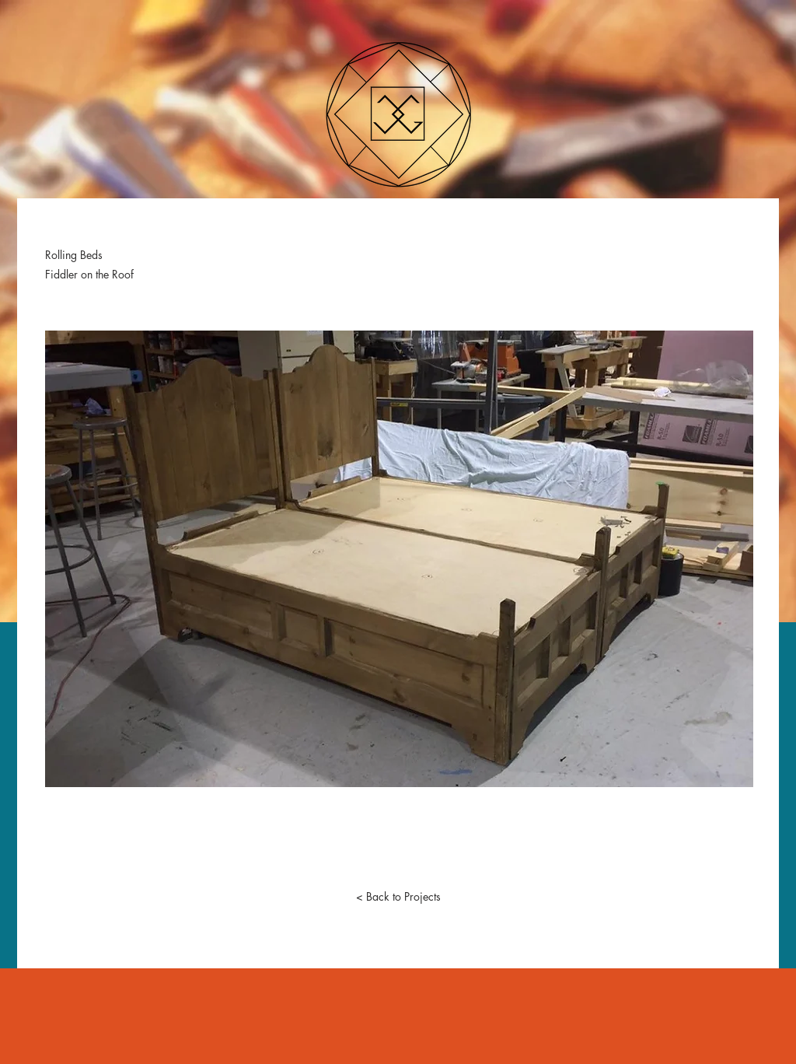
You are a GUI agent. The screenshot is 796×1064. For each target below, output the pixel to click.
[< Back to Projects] (398, 896)
